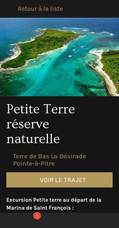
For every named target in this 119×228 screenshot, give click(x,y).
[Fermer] (9, 9)
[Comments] (32, 220)
